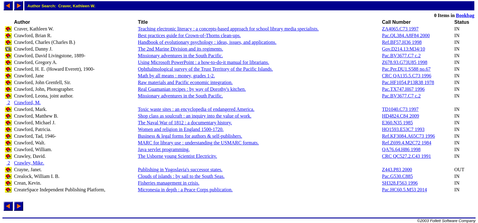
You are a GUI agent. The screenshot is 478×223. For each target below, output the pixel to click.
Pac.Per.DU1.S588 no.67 (406, 69)
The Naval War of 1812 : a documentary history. (185, 122)
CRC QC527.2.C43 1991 (406, 156)
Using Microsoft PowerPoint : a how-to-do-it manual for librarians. (203, 62)
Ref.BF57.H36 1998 (402, 42)
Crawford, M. (27, 102)
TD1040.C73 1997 (400, 109)
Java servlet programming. (164, 149)
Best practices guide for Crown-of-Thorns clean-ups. (189, 35)
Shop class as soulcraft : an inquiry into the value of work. (194, 116)
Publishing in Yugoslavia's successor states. (180, 169)
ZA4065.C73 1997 (400, 28)
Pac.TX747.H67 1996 (403, 89)
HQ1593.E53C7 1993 (403, 129)
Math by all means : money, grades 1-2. (176, 75)
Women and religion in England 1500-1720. (180, 129)
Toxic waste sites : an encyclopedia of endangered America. (196, 109)
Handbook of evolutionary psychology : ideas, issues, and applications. (207, 42)
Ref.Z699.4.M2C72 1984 (406, 142)
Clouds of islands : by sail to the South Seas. (181, 176)
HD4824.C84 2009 (400, 116)
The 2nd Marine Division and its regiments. (180, 48)
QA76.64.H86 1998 (401, 149)
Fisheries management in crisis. (168, 183)
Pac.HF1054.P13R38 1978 (408, 82)
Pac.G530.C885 (397, 176)
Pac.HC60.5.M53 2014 (404, 189)
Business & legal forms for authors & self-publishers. (190, 136)
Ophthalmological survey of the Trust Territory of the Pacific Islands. (205, 69)
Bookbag (465, 15)
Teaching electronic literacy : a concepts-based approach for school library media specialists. (228, 28)
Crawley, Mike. (29, 162)
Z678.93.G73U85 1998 (404, 62)
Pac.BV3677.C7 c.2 (401, 55)
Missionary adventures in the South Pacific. (180, 55)
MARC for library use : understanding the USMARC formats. (198, 142)
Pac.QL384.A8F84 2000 (406, 35)
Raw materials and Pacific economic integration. (185, 82)
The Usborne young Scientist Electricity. (177, 156)
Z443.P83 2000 (397, 169)
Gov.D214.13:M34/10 (403, 48)
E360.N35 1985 (397, 122)
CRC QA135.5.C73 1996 (406, 75)
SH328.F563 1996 (400, 183)
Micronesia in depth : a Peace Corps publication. (185, 189)
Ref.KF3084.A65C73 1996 (408, 136)
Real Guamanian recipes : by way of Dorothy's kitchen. (192, 89)
